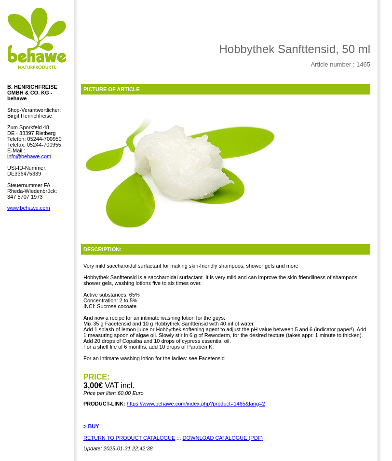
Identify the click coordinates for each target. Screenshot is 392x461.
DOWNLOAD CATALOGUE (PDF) (223, 438)
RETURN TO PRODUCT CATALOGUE (129, 438)
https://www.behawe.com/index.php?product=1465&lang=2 (196, 404)
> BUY (91, 426)
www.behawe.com (28, 208)
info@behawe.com (29, 156)
